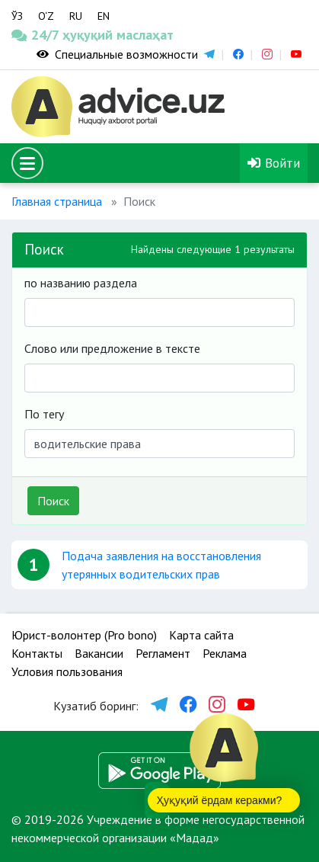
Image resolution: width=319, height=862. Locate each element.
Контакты (36, 653)
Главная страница (56, 201)
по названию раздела (80, 282)
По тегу (44, 413)
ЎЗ (17, 16)
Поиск (53, 500)
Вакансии (99, 653)
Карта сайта (201, 634)
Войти (273, 162)
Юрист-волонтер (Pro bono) (84, 634)
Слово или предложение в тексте (112, 348)
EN (103, 16)
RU (75, 16)
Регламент (163, 653)
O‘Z (46, 16)
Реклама (225, 653)
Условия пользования (67, 671)
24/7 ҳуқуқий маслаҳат (40, 34)
